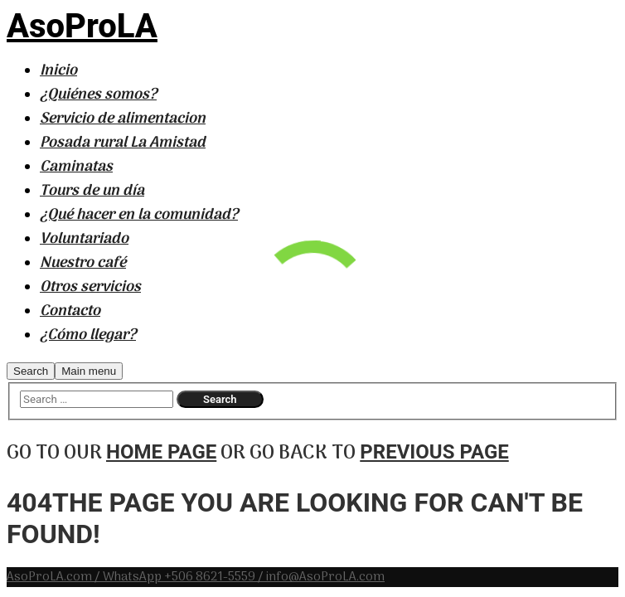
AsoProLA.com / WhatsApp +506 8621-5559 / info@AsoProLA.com (196, 577)
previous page (434, 452)
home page (161, 452)
